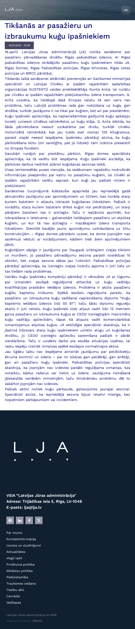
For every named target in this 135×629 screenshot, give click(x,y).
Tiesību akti (15, 590)
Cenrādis (13, 596)
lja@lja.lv (33, 507)
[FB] (29, 520)
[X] (39, 520)
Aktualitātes (15, 552)
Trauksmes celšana (21, 583)
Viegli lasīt (14, 558)
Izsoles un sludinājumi (23, 545)
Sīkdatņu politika (19, 571)
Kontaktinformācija (21, 539)
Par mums (14, 533)
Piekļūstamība (17, 577)
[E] (10, 520)
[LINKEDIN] (19, 520)
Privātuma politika (20, 564)
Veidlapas (13, 602)
